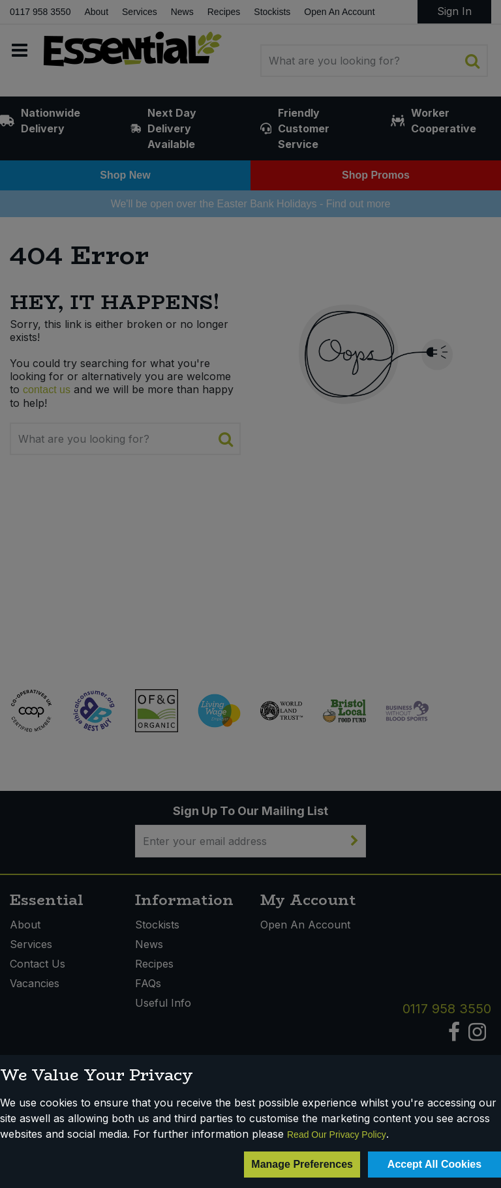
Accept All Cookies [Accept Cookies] (434, 1164)
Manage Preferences (302, 1164)
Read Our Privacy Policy (336, 1134)
